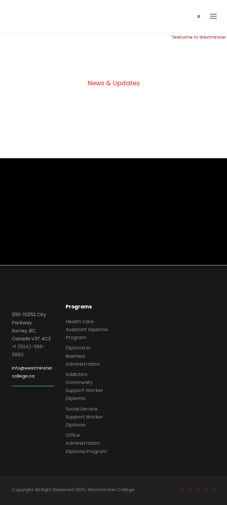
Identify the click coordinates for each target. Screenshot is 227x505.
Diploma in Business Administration (83, 355)
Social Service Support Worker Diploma (84, 417)
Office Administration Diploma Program (86, 443)
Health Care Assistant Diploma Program (87, 329)
